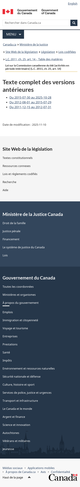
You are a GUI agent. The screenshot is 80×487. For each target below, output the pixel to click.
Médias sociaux (12, 468)
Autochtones (11, 433)
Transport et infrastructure (20, 401)
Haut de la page (17, 477)
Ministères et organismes (19, 295)
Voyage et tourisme (15, 328)
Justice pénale (11, 231)
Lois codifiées (67, 52)
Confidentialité (60, 472)
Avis (43, 472)
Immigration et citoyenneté (20, 320)
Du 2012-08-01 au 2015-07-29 (30, 102)
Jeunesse (8, 449)
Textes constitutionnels (18, 158)
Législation (48, 52)
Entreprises (10, 336)
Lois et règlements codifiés (20, 174)
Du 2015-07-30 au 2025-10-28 (30, 97)
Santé (6, 352)
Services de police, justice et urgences (27, 393)
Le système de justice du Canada (24, 247)
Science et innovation (16, 425)
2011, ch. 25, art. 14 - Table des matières (34, 59)
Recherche (9, 182)
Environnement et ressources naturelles (29, 368)
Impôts (7, 360)
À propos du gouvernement (21, 303)
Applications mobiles (41, 468)
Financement (11, 239)
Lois (5, 255)
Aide (5, 190)
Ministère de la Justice (34, 44)
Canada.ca (9, 44)
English (72, 3)
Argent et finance (14, 417)
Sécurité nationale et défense (22, 376)
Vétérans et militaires (16, 441)
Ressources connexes (17, 166)
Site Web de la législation (21, 52)
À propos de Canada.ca (21, 472)
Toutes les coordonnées (18, 287)
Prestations (10, 344)
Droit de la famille (14, 223)
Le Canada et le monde (17, 409)
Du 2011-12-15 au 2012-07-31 (30, 107)
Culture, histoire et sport (19, 384)
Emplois (8, 312)
